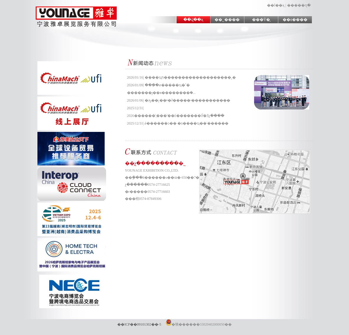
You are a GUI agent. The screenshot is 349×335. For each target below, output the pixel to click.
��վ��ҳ (193, 19)
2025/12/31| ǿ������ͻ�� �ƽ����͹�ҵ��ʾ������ (177, 123)
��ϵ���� (295, 19)
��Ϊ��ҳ (275, 5)
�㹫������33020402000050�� (199, 324)
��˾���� (227, 19)
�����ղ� (299, 5)
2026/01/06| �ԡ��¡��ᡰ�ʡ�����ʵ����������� (178, 100)
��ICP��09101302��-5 (139, 324)
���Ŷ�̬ (261, 19)
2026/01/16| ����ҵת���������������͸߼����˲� (181, 77)
